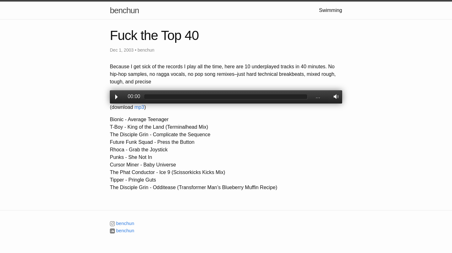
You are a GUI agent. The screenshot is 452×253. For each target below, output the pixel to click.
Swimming (330, 10)
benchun (124, 10)
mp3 (139, 107)
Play (116, 96)
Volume (334, 97)
